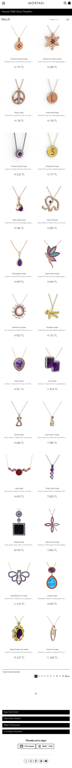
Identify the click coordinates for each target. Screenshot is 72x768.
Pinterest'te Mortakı (36, 761)
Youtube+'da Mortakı (46, 761)
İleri (67, 19)
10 (63, 676)
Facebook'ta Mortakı (26, 761)
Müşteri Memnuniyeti (12, 725)
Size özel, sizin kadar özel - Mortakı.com (36, 2)
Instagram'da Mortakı (41, 761)
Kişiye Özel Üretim (11, 712)
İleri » (67, 676)
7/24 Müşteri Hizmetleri (13, 732)
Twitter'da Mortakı (31, 761)
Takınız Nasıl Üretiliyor (12, 719)
